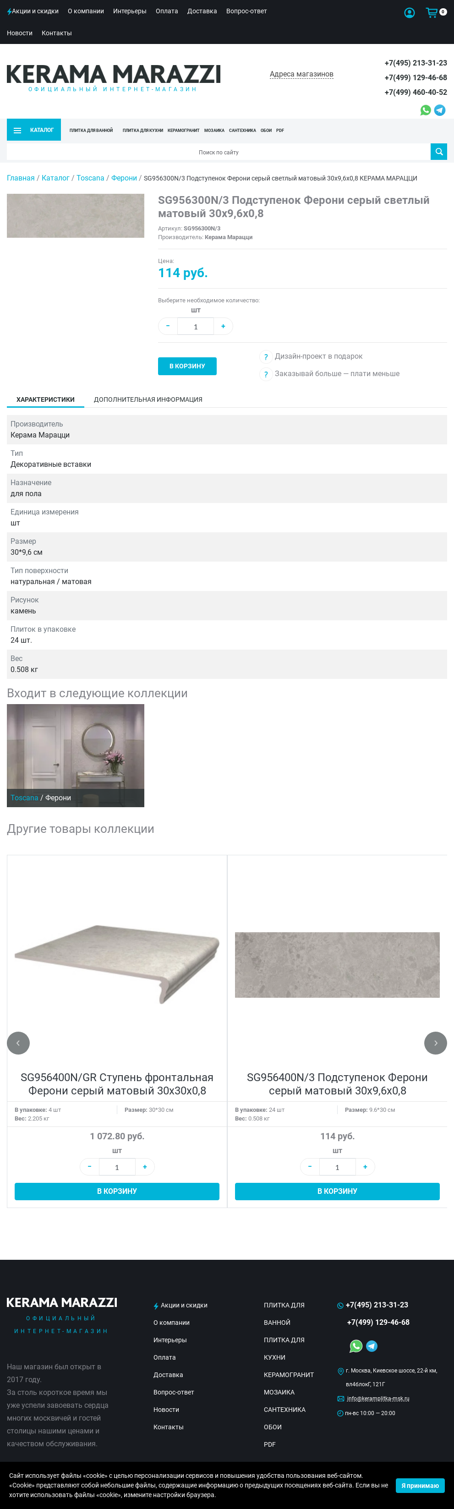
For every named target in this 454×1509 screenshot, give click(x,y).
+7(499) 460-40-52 (416, 92)
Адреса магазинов (302, 74)
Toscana (91, 178)
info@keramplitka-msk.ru (378, 1398)
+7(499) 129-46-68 (416, 77)
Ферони (125, 178)
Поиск (439, 152)
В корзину (187, 366)
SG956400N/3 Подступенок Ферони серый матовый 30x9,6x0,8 (337, 1084)
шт (196, 310)
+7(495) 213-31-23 (416, 63)
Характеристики (45, 399)
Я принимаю (420, 1485)
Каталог (56, 178)
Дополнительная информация (148, 399)
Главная (21, 178)
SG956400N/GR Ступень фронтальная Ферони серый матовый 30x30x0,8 (117, 1084)
